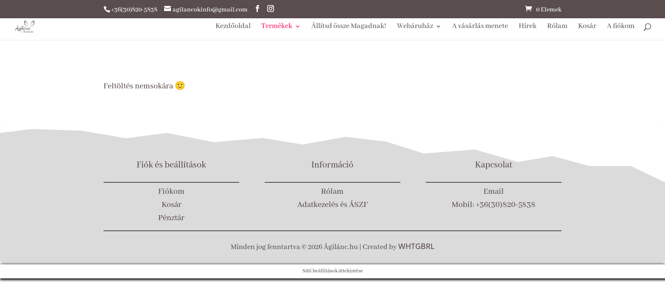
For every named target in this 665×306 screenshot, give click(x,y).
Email (493, 192)
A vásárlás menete (480, 27)
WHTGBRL (416, 246)
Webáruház (415, 27)
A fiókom (620, 27)
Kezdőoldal (233, 27)
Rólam (557, 27)
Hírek (527, 27)
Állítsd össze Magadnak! (348, 27)
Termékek (276, 27)
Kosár (587, 27)
